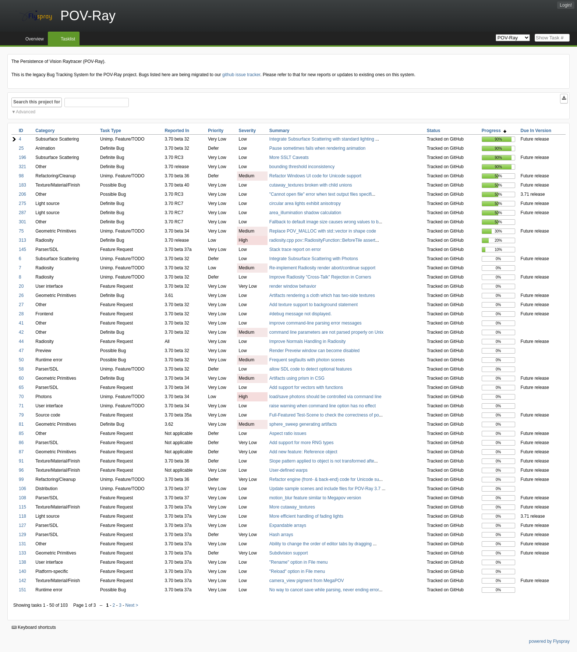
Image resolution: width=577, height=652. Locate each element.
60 (21, 378)
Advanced (25, 111)
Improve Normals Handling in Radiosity (307, 341)
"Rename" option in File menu (298, 562)
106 (22, 488)
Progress (494, 130)
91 (21, 461)
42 (21, 332)
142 (22, 580)
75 (21, 231)
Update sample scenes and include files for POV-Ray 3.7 (325, 488)
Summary (279, 130)
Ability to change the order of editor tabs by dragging (321, 543)
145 (22, 249)
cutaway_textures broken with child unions (310, 185)
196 (22, 157)
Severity (247, 130)
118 (22, 516)
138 (22, 562)
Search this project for (36, 101)
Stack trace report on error (295, 249)
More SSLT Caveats (289, 157)
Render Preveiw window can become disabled (314, 350)
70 (21, 396)
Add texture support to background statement (313, 304)
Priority (215, 130)
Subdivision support (288, 553)
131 (22, 543)
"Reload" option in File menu (297, 571)
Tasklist (68, 39)
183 (22, 185)
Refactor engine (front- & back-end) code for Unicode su (324, 479)
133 (22, 553)
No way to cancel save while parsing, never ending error (324, 589)
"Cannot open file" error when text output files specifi (320, 194)
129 (22, 534)
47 (21, 350)
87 (21, 451)
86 (21, 442)
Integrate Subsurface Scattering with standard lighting (322, 139)
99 (21, 479)
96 (21, 470)
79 (21, 415)
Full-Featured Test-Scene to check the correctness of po (324, 415)
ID (21, 130)
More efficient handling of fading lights (306, 516)
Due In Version (536, 130)
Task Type (110, 130)
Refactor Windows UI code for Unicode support (315, 175)
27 (21, 304)
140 (22, 571)
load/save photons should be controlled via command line (325, 396)
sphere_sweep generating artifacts (303, 424)
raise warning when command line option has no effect (322, 405)
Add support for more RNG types (301, 442)
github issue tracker (241, 74)
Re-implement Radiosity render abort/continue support (322, 267)
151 (22, 589)
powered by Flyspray (549, 641)
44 (21, 341)
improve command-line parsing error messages (315, 323)
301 (22, 221)
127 (22, 525)
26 (21, 295)
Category (44, 130)
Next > (131, 605)
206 (22, 194)
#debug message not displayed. (300, 313)
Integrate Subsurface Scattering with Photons (313, 258)
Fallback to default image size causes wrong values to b (324, 221)
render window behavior (292, 286)
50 (21, 359)
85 (21, 433)
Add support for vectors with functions (306, 387)
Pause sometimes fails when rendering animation (317, 148)
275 (22, 203)
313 (22, 240)
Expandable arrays (287, 525)
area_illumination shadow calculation (305, 212)
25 (21, 148)
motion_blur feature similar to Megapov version (315, 497)
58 (21, 369)
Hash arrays (281, 534)
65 (21, 387)
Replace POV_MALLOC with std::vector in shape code (322, 231)
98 (21, 175)
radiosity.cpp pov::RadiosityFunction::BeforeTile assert (322, 240)
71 (21, 405)
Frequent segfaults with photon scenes (307, 359)
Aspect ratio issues (288, 433)
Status (433, 130)
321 (22, 166)
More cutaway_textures (292, 507)
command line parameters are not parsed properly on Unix (326, 332)
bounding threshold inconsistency (301, 166)
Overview (34, 39)
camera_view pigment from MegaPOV (306, 580)
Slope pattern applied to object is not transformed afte (321, 461)
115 (22, 507)
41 (21, 323)
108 (22, 497)
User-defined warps (288, 470)
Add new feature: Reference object (303, 451)
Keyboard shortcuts (34, 627)
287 (22, 212)
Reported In (176, 130)
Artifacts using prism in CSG (297, 378)
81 (21, 424)
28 (21, 313)
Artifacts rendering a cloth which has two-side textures (322, 295)
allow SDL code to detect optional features (310, 369)
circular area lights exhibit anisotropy (305, 203)
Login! (566, 5)
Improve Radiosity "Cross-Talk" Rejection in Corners (320, 277)
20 (21, 286)
